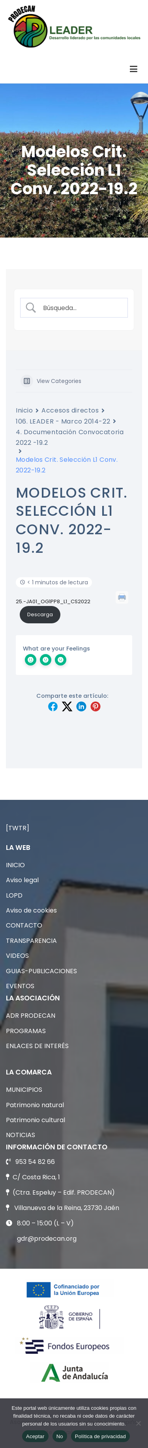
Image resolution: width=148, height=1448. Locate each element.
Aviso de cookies (31, 910)
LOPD (14, 895)
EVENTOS (20, 986)
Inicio (24, 410)
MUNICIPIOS (24, 1089)
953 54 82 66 (35, 1161)
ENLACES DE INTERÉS (37, 1045)
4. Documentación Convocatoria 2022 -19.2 (70, 437)
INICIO (15, 865)
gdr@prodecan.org (47, 1238)
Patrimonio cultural (35, 1120)
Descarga (40, 614)
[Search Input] (80, 308)
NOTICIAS (20, 1134)
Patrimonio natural (35, 1105)
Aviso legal (22, 880)
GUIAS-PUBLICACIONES (41, 971)
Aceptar (35, 1436)
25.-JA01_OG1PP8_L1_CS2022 (53, 601)
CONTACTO (24, 925)
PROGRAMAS (26, 1030)
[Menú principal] (133, 69)
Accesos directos (70, 410)
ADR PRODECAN (30, 1015)
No (59, 1436)
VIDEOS (17, 955)
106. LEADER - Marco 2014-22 (63, 421)
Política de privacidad (100, 1436)
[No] (138, 1423)
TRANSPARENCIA (31, 940)
